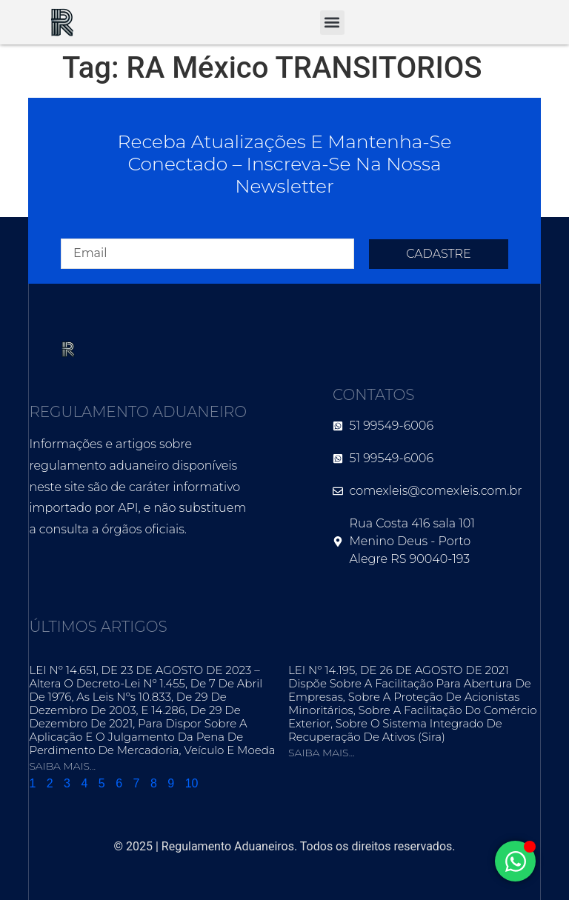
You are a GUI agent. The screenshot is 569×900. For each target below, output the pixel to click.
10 (192, 783)
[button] (332, 22)
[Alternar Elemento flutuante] (515, 861)
